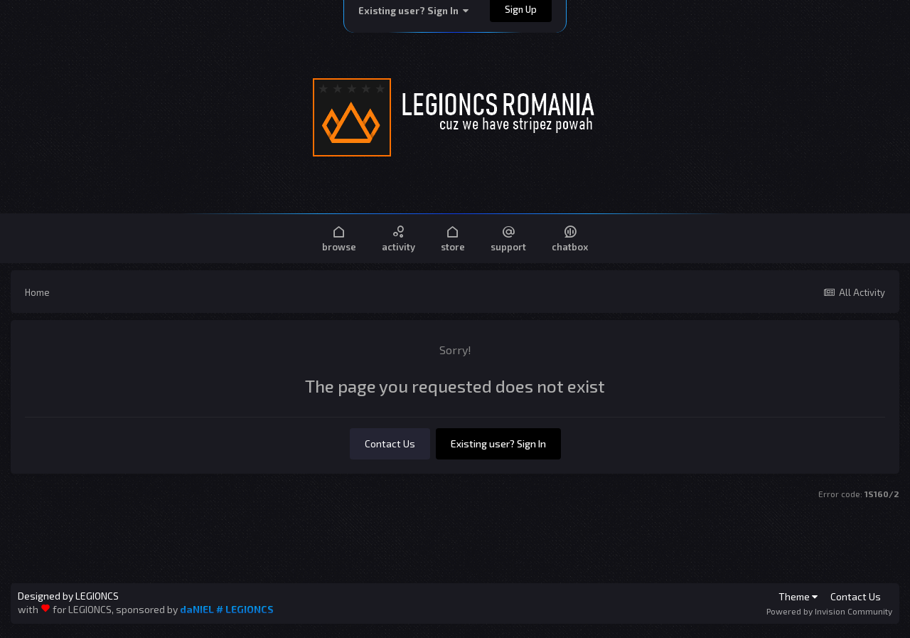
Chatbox (570, 237)
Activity (398, 237)
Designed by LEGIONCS (68, 596)
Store (453, 237)
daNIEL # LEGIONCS (227, 609)
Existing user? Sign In (413, 10)
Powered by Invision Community (829, 611)
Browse (339, 237)
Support (508, 237)
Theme (798, 596)
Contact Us (390, 443)
